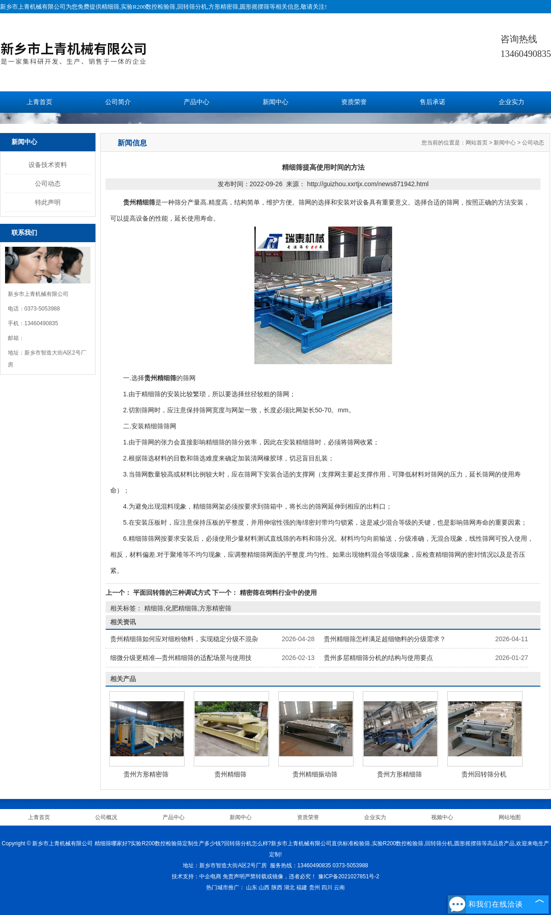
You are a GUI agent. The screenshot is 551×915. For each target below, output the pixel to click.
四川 (326, 887)
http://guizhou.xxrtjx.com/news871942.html (368, 184)
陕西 (276, 887)
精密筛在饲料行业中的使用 (277, 592)
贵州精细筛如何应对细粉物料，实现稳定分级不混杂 (184, 639)
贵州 (314, 887)
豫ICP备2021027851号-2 (348, 876)
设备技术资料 (47, 164)
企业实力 (511, 102)
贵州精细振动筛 (314, 774)
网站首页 (477, 142)
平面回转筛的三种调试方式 (171, 592)
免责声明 (234, 876)
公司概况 (106, 817)
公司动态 (48, 183)
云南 (339, 887)
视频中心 (442, 817)
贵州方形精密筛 (146, 774)
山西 (264, 887)
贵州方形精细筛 (399, 774)
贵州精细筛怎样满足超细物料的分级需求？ (385, 639)
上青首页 (39, 102)
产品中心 (196, 102)
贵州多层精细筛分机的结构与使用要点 (378, 657)
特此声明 (48, 202)
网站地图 (510, 817)
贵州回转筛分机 (483, 774)
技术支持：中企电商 (196, 876)
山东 (251, 887)
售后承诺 (432, 102)
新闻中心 (275, 102)
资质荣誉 (354, 102)
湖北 (289, 887)
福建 (301, 887)
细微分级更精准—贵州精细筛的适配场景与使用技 (181, 657)
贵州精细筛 (230, 774)
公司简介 (118, 102)
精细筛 (110, 6)
